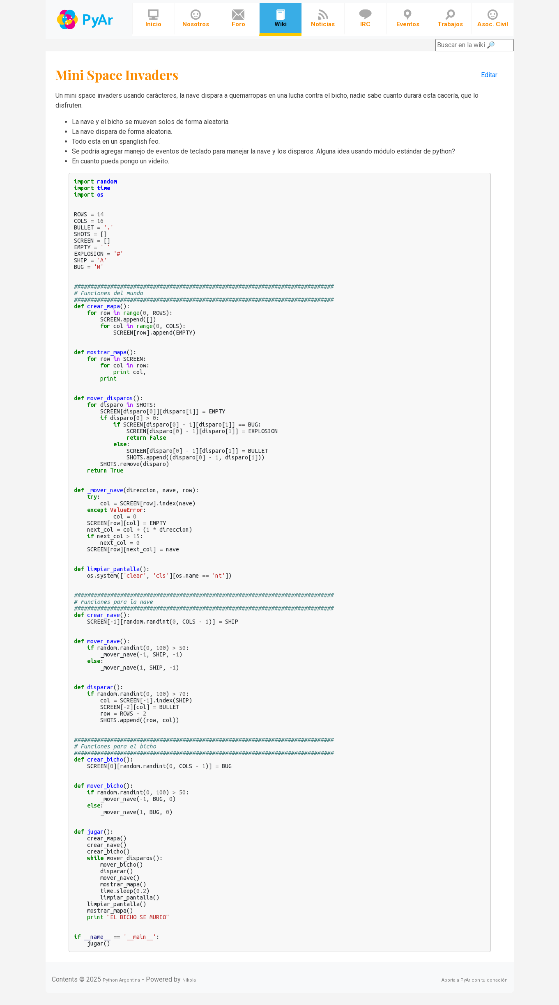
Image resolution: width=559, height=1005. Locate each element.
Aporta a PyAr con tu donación (475, 980)
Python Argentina (121, 980)
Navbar (86, 19)
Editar (489, 75)
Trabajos (450, 18)
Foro (238, 18)
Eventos (407, 18)
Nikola (189, 980)
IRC (365, 18)
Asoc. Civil (492, 18)
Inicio (153, 18)
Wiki (280, 18)
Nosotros (195, 18)
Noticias (323, 18)
